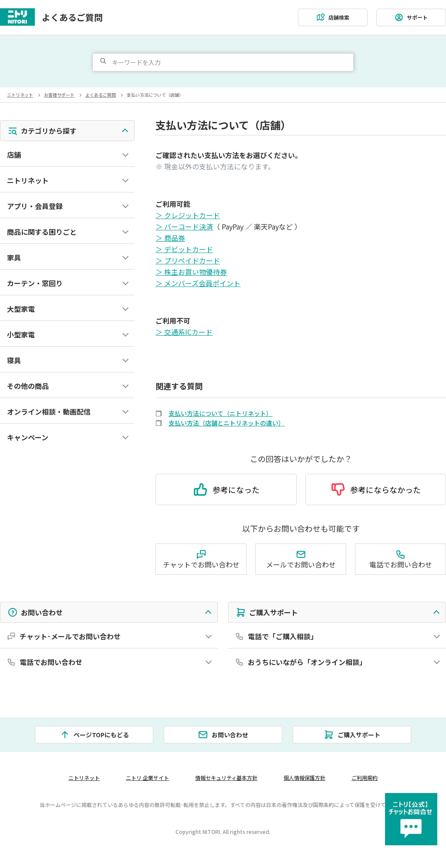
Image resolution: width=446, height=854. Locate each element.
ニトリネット (20, 94)
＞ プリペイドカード (187, 260)
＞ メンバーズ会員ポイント (197, 283)
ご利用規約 (364, 777)
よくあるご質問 (72, 17)
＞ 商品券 (170, 238)
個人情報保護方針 (304, 777)
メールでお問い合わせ (301, 559)
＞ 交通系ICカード (184, 332)
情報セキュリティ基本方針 (226, 777)
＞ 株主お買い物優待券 (191, 272)
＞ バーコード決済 (184, 226)
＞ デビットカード (184, 249)
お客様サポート (59, 94)
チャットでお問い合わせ (201, 559)
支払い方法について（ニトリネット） (220, 413)
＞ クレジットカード (187, 215)
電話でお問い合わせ (400, 559)
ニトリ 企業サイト (147, 777)
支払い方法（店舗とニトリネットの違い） (226, 423)
